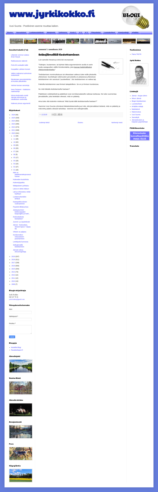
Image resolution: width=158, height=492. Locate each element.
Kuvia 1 (73, 32)
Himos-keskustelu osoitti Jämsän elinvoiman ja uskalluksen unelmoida (19, 97)
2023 (13, 124)
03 (14, 164)
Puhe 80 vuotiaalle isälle (19, 65)
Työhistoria (63, 32)
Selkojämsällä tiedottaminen (18, 246)
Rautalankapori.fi (17, 350)
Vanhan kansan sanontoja (20, 85)
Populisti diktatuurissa (20, 207)
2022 (13, 127)
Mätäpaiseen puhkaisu (21, 186)
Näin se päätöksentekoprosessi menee (22, 174)
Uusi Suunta (136, 114)
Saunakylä (135, 117)
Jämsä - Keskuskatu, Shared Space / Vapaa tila (22, 227)
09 (14, 145)
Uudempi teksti (44, 122)
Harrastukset (21, 32)
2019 (13, 256)
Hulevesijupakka (19, 182)
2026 (13, 115)
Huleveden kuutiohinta (21, 179)
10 (14, 142)
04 (14, 161)
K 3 (86, 32)
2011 (13, 278)
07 (14, 151)
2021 (13, 130)
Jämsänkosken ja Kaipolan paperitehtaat (140, 121)
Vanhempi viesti (116, 122)
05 (14, 157)
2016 (13, 266)
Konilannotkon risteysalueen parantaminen (18, 237)
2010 (13, 281)
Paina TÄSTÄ (136, 54)
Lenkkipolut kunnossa (20, 242)
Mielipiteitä (51, 32)
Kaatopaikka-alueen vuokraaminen (20, 203)
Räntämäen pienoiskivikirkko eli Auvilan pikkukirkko (21, 80)
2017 (13, 262)
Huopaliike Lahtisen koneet (20, 69)
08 (14, 148)
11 (14, 139)
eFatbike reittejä (137, 106)
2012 (13, 275)
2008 (13, 284)
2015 (13, 269)
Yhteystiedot (96, 32)
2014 (13, 272)
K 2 (80, 32)
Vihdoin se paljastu (19, 232)
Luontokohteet (109, 32)
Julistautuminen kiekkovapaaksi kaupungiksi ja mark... (21, 212)
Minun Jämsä (136, 98)
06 (14, 154)
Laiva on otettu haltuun (21, 189)
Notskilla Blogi (16, 347)
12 (14, 136)
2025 (13, 118)
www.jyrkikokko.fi (52, 13)
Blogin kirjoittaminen (139, 101)
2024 (13, 121)
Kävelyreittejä (123, 32)
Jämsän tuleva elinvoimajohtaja (19, 251)
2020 (13, 133)
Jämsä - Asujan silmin (139, 96)
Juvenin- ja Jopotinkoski (21, 222)
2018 (13, 259)
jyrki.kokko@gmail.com (17, 299)
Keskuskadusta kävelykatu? (18, 218)
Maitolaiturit (136, 109)
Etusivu (10, 32)
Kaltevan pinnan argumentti (20, 103)
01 (14, 170)
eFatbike (135, 32)
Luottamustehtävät (36, 32)
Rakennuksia (136, 112)
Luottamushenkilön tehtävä (19, 198)
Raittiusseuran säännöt (19, 61)
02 (14, 167)
